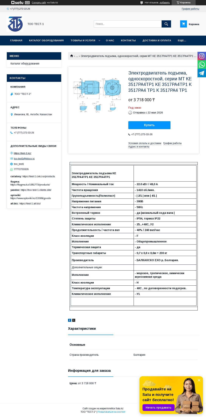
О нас (110, 40)
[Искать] (166, 24)
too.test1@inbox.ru (24, 158)
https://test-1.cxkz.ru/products (38, 176)
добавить (165, 2)
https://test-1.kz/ (22, 153)
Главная (16, 40)
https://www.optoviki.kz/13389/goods (30, 198)
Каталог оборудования (46, 40)
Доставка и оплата (156, 40)
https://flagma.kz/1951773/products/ (30, 184)
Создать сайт (39, 2)
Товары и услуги (82, 40)
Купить (149, 125)
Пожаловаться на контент (111, 412)
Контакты (128, 40)
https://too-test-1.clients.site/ (36, 190)
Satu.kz (119, 408)
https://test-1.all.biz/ (30, 203)
